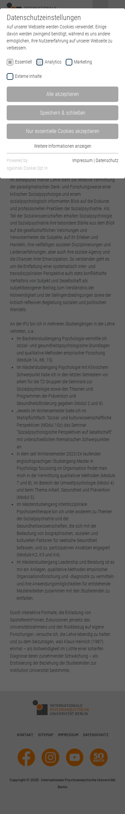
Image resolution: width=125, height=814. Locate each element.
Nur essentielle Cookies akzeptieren (62, 131)
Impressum (82, 160)
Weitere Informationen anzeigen (62, 146)
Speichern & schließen (62, 113)
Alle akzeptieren (62, 94)
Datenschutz (107, 160)
